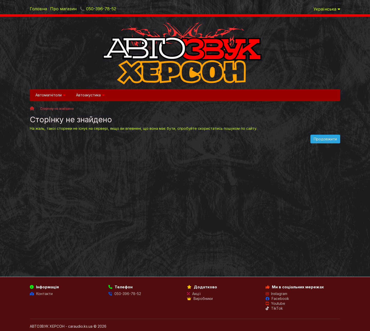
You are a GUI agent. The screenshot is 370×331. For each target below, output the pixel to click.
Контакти (41, 293)
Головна (38, 8)
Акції (194, 293)
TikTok (274, 308)
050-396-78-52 (124, 293)
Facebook (277, 298)
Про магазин (63, 8)
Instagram (276, 293)
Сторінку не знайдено (57, 109)
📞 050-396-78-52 (98, 8)
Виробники (200, 298)
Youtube (275, 303)
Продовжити (325, 139)
